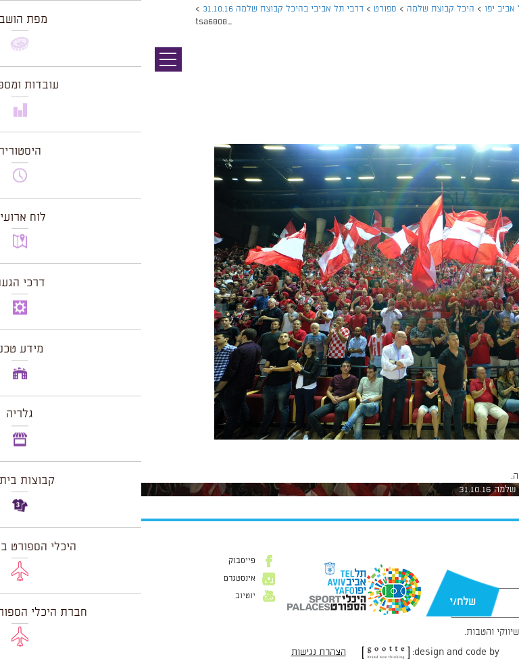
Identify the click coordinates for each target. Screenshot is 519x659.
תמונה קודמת (493, 71)
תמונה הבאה (495, 84)
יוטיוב (104, 596)
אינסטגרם (98, 579)
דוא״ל (490, 581)
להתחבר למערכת (474, 476)
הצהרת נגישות (177, 652)
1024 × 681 (437, 446)
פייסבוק (100, 561)
